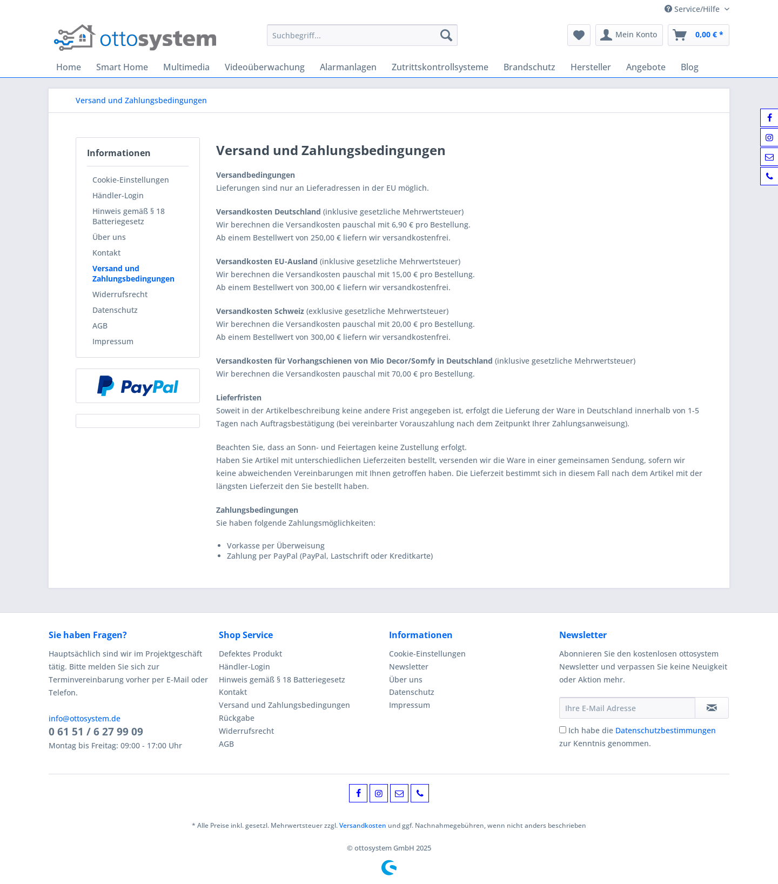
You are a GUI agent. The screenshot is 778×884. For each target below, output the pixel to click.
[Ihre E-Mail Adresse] (627, 708)
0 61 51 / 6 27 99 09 (96, 732)
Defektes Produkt (250, 653)
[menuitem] (362, 40)
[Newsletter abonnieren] (712, 708)
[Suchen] (446, 35)
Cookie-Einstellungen (130, 180)
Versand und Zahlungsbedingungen (133, 273)
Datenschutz (115, 310)
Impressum (112, 341)
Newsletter (408, 666)
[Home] (69, 67)
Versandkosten (362, 825)
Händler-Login (118, 195)
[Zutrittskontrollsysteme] (440, 67)
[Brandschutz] (529, 67)
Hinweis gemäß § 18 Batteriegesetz (128, 216)
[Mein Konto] (629, 35)
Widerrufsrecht (119, 294)
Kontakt (106, 252)
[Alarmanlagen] (348, 67)
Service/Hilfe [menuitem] (693, 9)
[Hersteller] (591, 67)
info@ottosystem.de (84, 718)
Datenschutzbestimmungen (665, 730)
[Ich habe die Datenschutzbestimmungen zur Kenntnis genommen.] (562, 729)
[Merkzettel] (579, 35)
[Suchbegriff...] (362, 35)
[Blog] (689, 67)
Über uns (109, 237)
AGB (100, 325)
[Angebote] (646, 67)
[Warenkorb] (698, 35)
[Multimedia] (186, 67)
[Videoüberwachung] (264, 67)
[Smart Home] (122, 67)
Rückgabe (236, 718)
